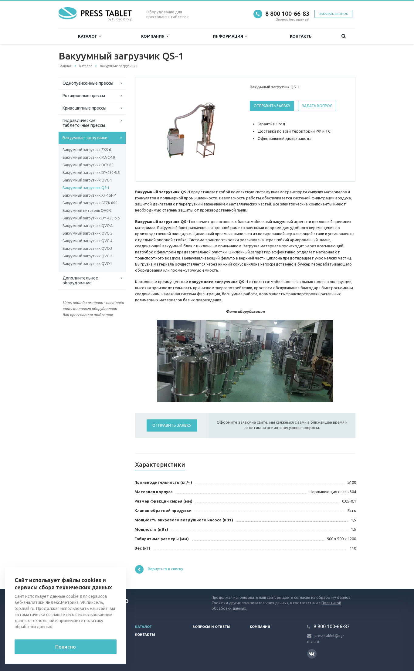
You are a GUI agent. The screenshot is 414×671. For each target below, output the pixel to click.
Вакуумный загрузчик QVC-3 (87, 248)
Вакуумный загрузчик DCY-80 (88, 165)
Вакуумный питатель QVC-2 (87, 210)
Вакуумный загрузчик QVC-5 (87, 233)
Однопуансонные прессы (88, 83)
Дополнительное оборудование (80, 280)
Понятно (65, 646)
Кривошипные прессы (84, 108)
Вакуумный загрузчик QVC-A (88, 226)
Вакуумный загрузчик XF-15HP (89, 195)
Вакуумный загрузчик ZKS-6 (87, 150)
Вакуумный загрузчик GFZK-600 (90, 203)
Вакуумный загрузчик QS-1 (86, 188)
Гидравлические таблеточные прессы (84, 123)
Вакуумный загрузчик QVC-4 (87, 241)
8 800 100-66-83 (287, 13)
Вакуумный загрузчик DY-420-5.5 (91, 218)
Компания (154, 36)
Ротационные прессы (84, 95)
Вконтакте (311, 653)
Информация (230, 36)
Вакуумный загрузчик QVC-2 (87, 256)
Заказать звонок (333, 13)
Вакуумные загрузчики (85, 137)
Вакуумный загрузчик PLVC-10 (89, 157)
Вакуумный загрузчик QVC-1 (87, 180)
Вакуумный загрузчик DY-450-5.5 (91, 173)
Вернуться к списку (159, 569)
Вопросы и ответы (211, 627)
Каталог (89, 36)
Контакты (301, 36)
